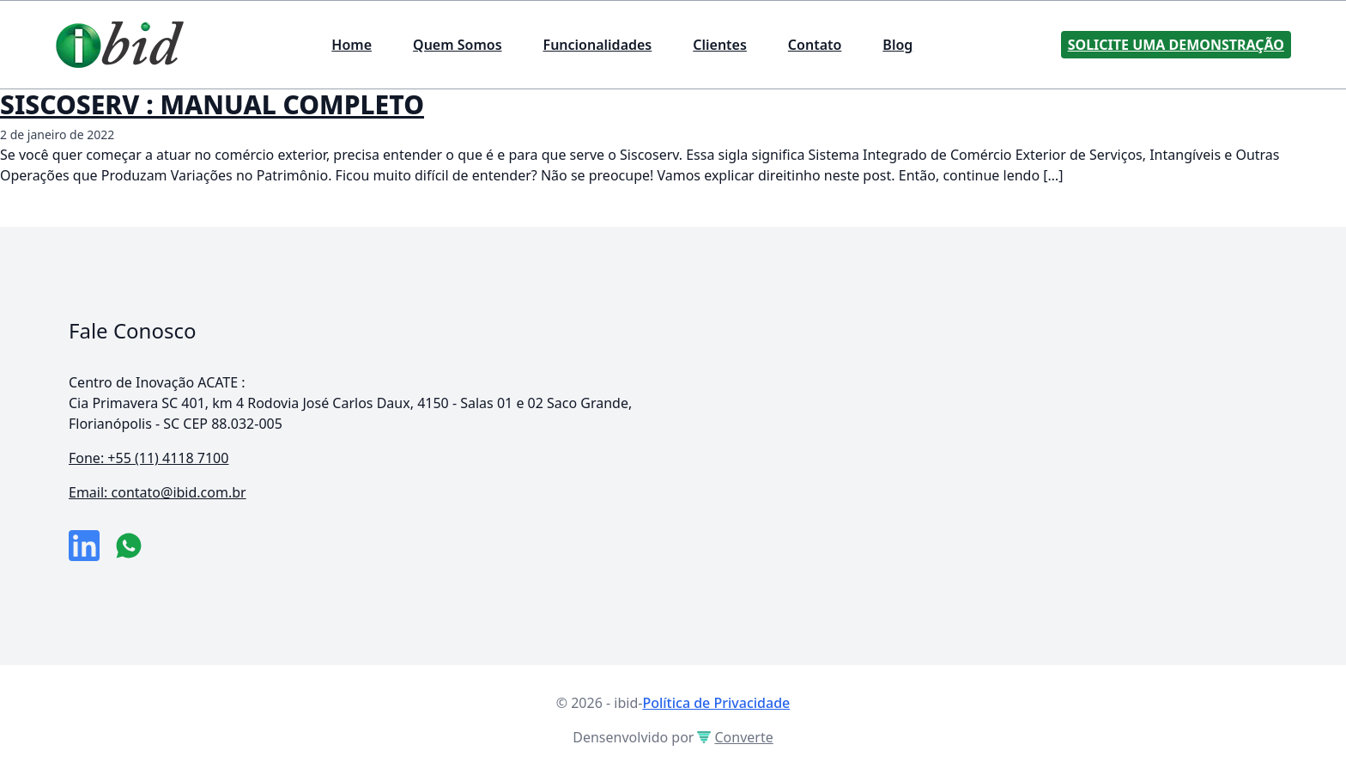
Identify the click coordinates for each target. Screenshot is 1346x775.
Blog (897, 44)
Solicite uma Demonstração (1176, 44)
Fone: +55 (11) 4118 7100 (148, 458)
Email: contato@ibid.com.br (157, 492)
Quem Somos (457, 44)
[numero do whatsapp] (128, 545)
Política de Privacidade (716, 702)
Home (351, 44)
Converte (735, 737)
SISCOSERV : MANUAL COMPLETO (212, 104)
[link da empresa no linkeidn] (84, 545)
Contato (815, 44)
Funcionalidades (597, 44)
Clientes (720, 44)
